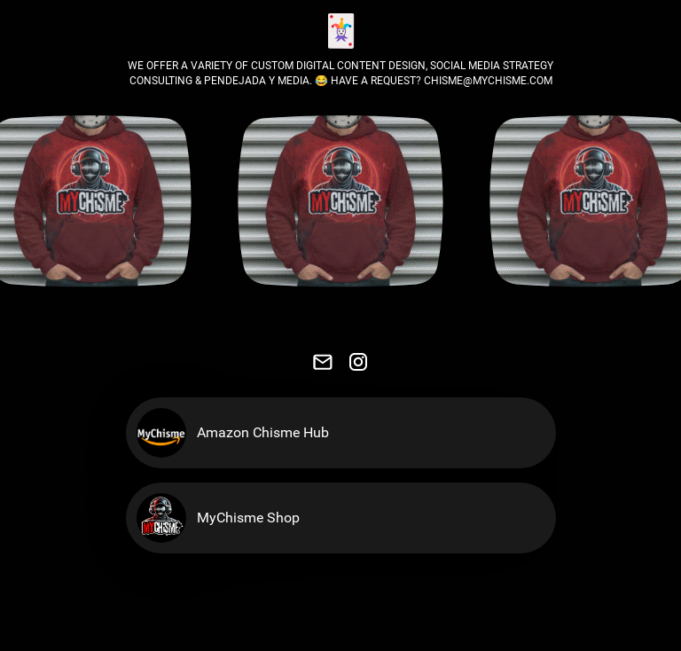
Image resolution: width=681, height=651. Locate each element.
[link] (322, 362)
